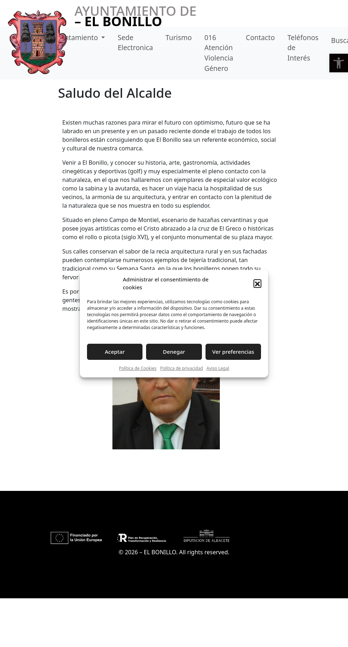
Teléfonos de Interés (303, 48)
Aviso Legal (218, 368)
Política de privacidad (181, 368)
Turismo (178, 37)
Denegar (174, 351)
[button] (338, 63)
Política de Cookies (137, 368)
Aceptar (115, 351)
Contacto (260, 37)
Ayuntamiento (76, 37)
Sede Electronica (135, 43)
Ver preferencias (233, 351)
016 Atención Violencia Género (218, 53)
